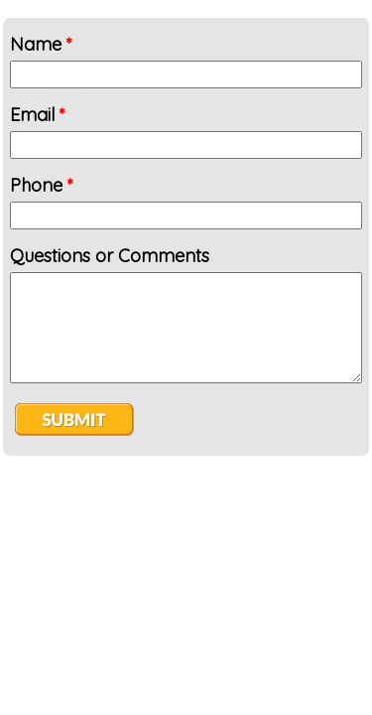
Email (37, 114)
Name (41, 44)
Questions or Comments (109, 255)
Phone (41, 185)
